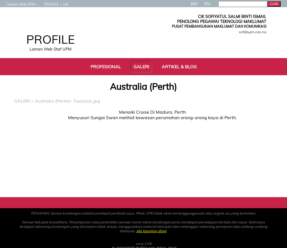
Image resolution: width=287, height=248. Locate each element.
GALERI (22, 101)
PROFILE (49, 4)
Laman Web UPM (18, 4)
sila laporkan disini (151, 231)
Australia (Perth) (52, 101)
